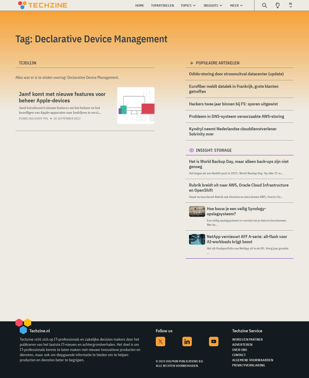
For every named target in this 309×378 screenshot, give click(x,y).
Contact (239, 355)
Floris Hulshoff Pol (33, 118)
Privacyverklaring (248, 365)
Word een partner (247, 339)
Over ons (239, 350)
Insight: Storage (214, 150)
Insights (211, 5)
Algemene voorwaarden (252, 360)
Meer (234, 5)
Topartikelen (162, 5)
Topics (186, 5)
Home (139, 5)
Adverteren (242, 344)
